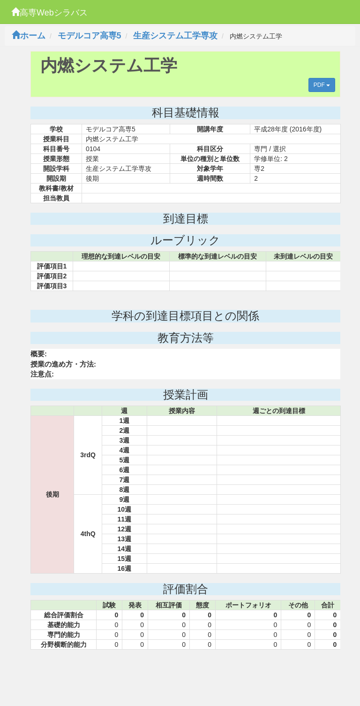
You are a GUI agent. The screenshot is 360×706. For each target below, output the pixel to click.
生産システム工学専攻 (175, 35)
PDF (322, 85)
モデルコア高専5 (89, 35)
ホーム (28, 35)
